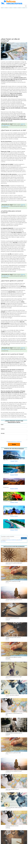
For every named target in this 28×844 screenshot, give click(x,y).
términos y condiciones (16, 441)
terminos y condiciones (11, 539)
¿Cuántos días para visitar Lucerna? (14, 807)
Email (2, 424)
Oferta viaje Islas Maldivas (8, 514)
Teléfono (3, 429)
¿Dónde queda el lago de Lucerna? (14, 599)
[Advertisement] (14, 23)
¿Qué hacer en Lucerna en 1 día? (13, 752)
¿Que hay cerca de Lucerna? (12, 789)
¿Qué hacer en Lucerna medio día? (14, 563)
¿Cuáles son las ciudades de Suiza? (14, 771)
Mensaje (2, 433)
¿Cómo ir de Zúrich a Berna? (12, 695)
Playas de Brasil (6, 473)
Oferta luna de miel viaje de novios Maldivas (11, 528)
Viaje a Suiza (5, 459)
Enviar (14, 444)
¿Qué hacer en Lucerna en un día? (14, 676)
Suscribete (24, 538)
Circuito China (6, 487)
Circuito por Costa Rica (7, 501)
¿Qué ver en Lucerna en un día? (13, 581)
